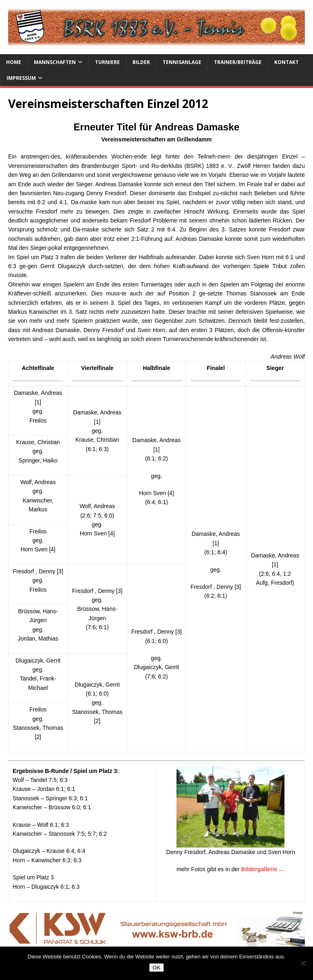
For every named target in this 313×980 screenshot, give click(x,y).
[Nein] (303, 963)
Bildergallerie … (263, 869)
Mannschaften (55, 62)
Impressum (21, 78)
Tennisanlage (182, 62)
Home (13, 62)
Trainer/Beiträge (238, 62)
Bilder (141, 62)
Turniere (107, 62)
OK (156, 968)
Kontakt (286, 62)
